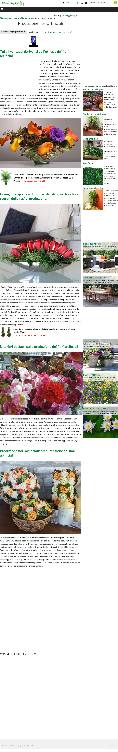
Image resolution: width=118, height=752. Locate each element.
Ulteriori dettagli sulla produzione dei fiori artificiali (39, 346)
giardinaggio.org (68, 15)
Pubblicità (111, 746)
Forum (66, 3)
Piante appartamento (9, 18)
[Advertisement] (26, 15)
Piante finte (26, 18)
